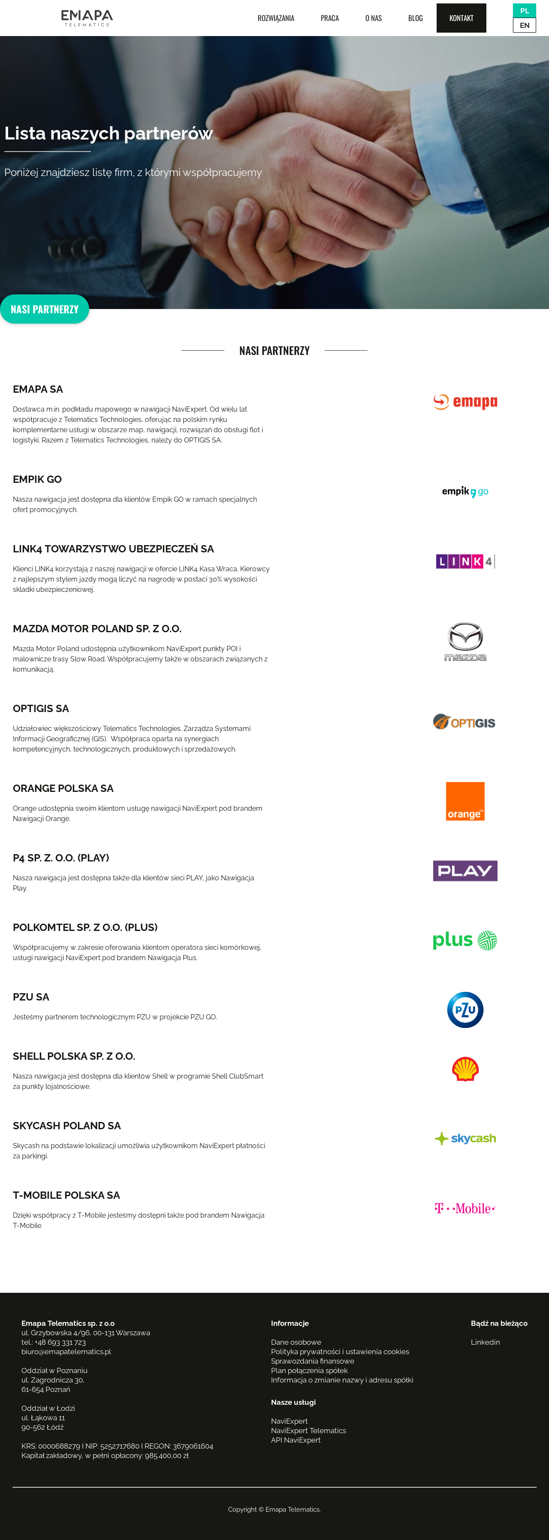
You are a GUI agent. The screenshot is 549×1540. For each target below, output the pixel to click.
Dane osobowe (296, 1342)
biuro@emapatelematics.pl (66, 1351)
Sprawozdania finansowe (312, 1361)
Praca (330, 17)
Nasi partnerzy (44, 309)
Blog (415, 17)
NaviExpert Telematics (308, 1430)
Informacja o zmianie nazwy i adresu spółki (342, 1380)
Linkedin (485, 1342)
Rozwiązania (276, 17)
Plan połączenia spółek (309, 1370)
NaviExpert (289, 1421)
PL (524, 10)
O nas (373, 17)
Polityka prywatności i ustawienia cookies (340, 1351)
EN (525, 25)
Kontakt (461, 17)
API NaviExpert (296, 1440)
